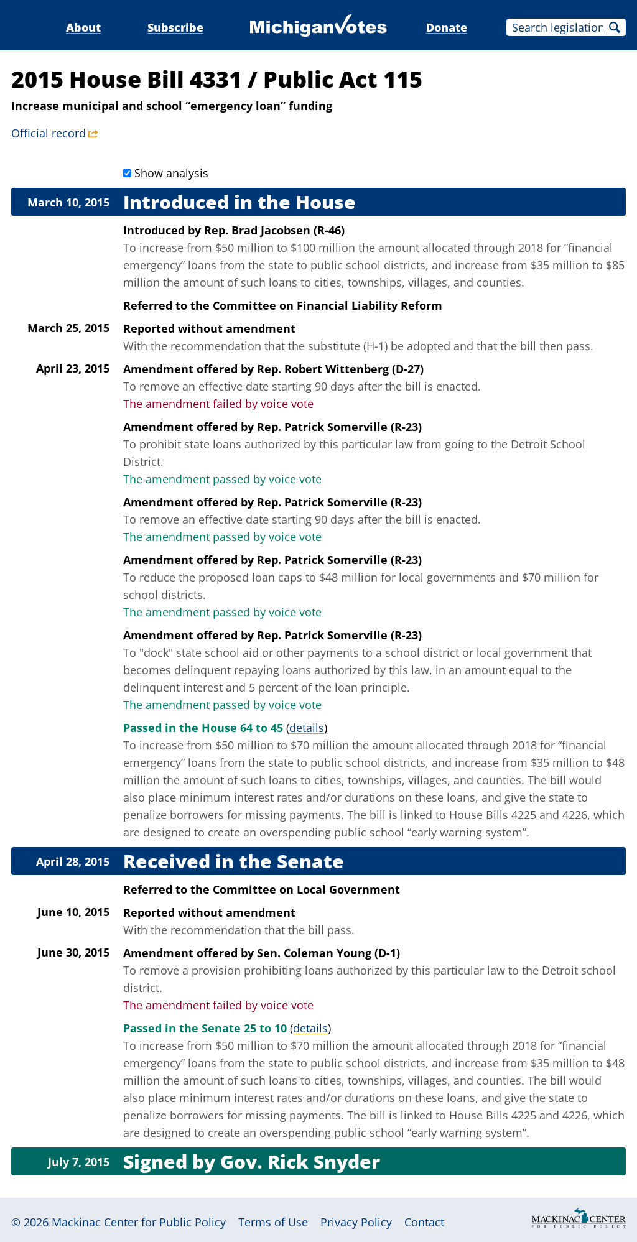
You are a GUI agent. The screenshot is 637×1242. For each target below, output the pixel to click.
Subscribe (175, 27)
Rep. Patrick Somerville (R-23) (339, 426)
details (306, 727)
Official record (48, 133)
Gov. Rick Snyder (300, 1161)
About (83, 27)
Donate (446, 27)
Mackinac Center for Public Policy (139, 1222)
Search (614, 27)
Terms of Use (273, 1222)
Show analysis (171, 172)
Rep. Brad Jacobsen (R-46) (274, 230)
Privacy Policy (356, 1222)
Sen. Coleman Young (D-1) (328, 952)
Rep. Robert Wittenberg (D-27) (340, 368)
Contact (424, 1222)
